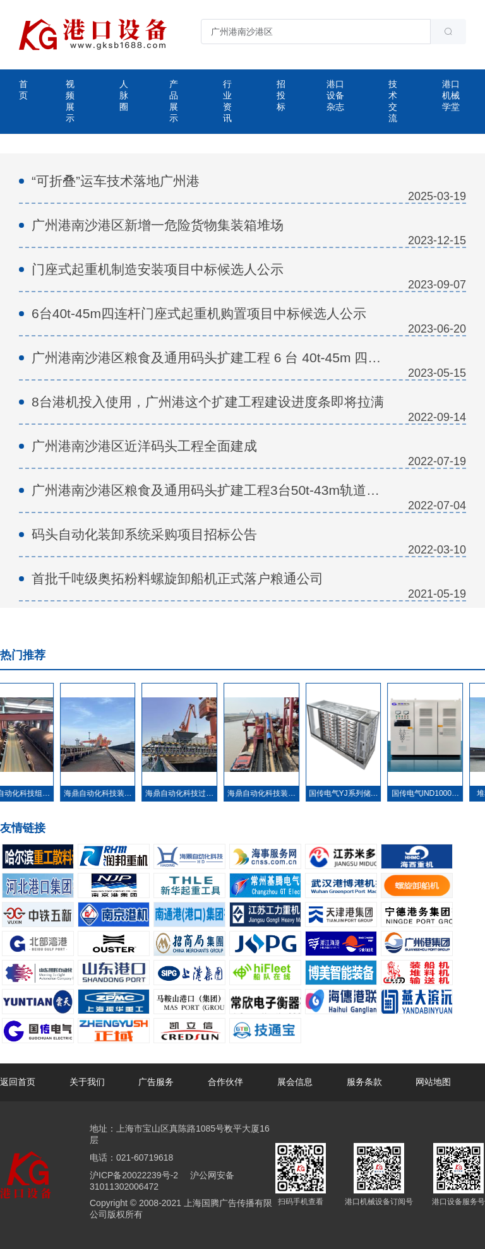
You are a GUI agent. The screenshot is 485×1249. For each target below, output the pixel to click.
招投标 (281, 95)
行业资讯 (227, 101)
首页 (23, 89)
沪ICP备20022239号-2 (134, 1175)
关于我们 (87, 1082)
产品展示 (173, 101)
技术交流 (392, 101)
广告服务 (156, 1082)
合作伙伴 (225, 1082)
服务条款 (364, 1082)
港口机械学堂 (451, 95)
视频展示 (70, 101)
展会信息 (295, 1082)
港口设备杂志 (335, 95)
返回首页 (17, 1082)
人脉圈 (123, 95)
